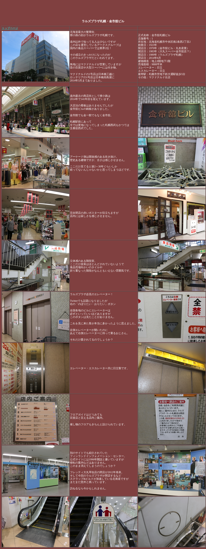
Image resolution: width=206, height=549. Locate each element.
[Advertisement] (62, 9)
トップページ (10, 28)
